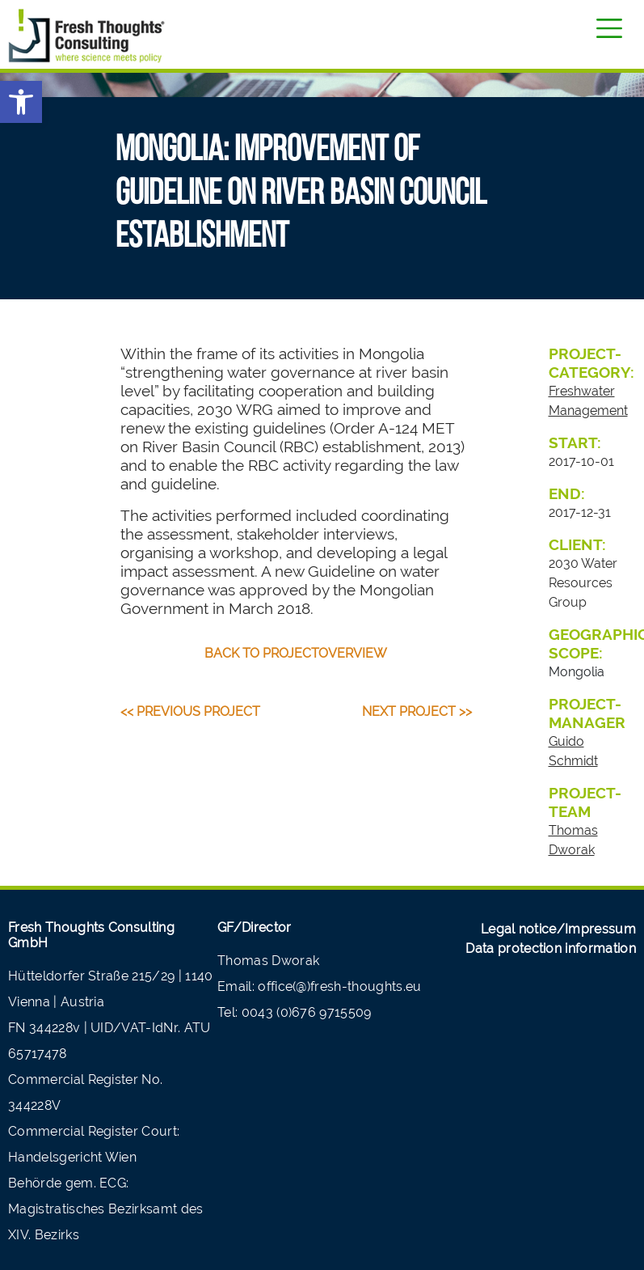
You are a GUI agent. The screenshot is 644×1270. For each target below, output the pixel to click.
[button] (21, 102)
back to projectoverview (295, 653)
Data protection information (550, 948)
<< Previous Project (190, 711)
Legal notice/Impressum (558, 929)
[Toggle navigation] (609, 28)
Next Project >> (417, 711)
